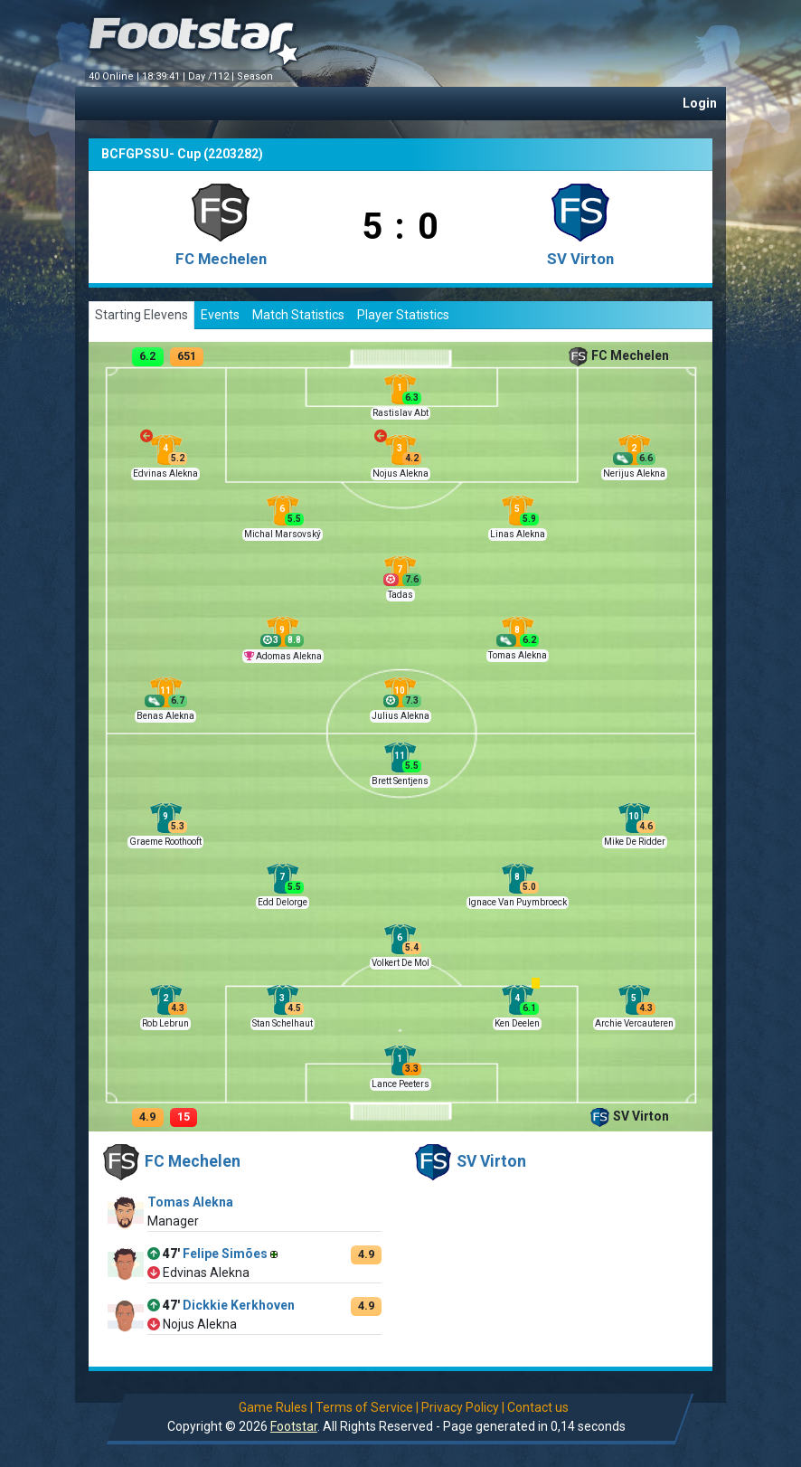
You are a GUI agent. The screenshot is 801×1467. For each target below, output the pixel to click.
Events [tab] (220, 315)
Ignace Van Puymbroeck (517, 902)
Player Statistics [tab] (403, 315)
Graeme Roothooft (165, 842)
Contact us (538, 1407)
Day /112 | (212, 76)
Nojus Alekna (400, 473)
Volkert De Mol (400, 963)
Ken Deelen (517, 1023)
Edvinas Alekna (165, 473)
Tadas (400, 595)
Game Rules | (276, 1407)
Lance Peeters (400, 1084)
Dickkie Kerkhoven (239, 1305)
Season (256, 76)
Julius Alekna (400, 716)
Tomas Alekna (517, 655)
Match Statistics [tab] (298, 315)
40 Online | (115, 76)
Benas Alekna (165, 716)
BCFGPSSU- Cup (151, 154)
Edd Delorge (282, 902)
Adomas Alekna (289, 656)
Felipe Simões (225, 1253)
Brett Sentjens (400, 781)
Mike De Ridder (634, 842)
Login (700, 103)
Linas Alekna (517, 534)
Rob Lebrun (165, 1023)
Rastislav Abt (400, 413)
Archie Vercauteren (634, 1023)
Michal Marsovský (282, 534)
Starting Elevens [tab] (141, 315)
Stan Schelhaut (282, 1023)
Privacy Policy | (462, 1407)
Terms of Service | (367, 1407)
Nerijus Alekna (634, 473)
